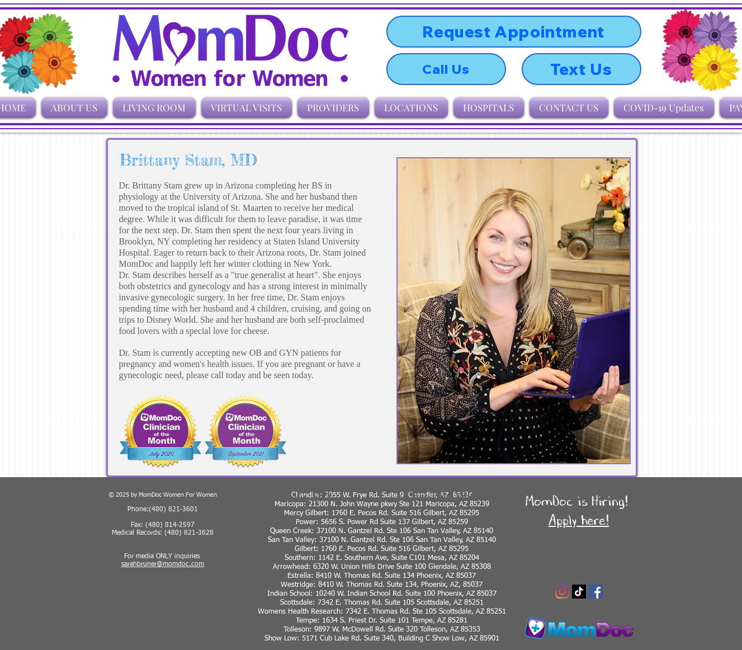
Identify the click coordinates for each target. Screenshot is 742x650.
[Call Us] (446, 69)
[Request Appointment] (513, 32)
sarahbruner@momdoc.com (162, 564)
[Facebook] (596, 592)
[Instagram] (562, 592)
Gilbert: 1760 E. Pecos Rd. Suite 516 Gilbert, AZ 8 (374, 549)
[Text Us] (581, 69)
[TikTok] (579, 592)
